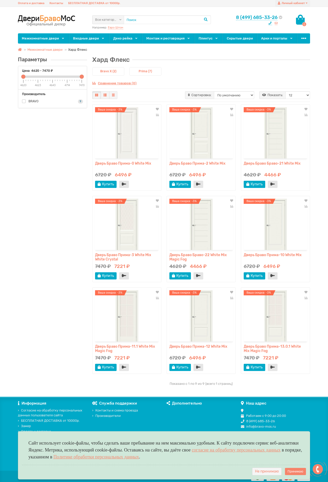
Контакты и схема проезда (115, 410)
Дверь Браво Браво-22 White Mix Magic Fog (198, 257)
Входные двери (89, 38)
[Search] (167, 19)
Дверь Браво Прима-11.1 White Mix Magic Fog (125, 348)
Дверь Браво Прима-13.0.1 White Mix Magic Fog (272, 348)
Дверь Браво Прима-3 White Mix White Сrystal (123, 257)
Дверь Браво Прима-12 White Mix (198, 346)
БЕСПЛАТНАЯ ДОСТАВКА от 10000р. (94, 3)
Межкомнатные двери (43, 38)
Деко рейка (125, 38)
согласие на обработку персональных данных (236, 450)
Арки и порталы (277, 38)
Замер (24, 426)
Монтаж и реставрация (168, 38)
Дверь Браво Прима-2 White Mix (197, 163)
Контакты (56, 3)
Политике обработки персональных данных (96, 456)
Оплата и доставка (31, 3)
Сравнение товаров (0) (114, 83)
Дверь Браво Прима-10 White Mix (273, 255)
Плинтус (208, 38)
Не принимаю (267, 471)
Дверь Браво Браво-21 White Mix (272, 163)
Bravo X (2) (108, 71)
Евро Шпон (115, 27)
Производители (106, 416)
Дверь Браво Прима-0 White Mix (123, 163)
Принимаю (295, 471)
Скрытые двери (240, 38)
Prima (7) (145, 71)
